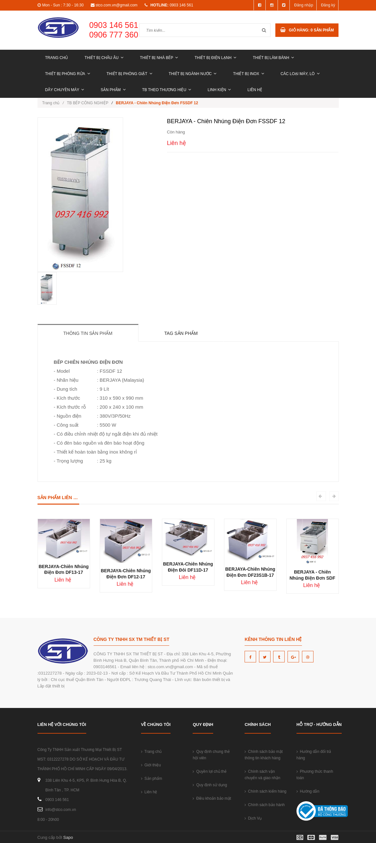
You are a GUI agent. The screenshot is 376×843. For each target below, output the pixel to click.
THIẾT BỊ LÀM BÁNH (273, 57)
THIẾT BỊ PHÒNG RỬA (67, 74)
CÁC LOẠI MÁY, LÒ (299, 74)
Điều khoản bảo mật (212, 798)
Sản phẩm (113, 90)
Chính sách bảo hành (265, 805)
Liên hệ (254, 90)
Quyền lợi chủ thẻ (209, 771)
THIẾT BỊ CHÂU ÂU (104, 57)
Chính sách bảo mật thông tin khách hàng (264, 754)
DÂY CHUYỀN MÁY (64, 90)
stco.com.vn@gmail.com (117, 5)
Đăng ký (328, 5)
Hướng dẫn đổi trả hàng (314, 754)
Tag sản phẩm (181, 333)
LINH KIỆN (219, 90)
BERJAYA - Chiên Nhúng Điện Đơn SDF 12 (312, 578)
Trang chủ (56, 57)
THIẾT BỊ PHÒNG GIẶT (129, 74)
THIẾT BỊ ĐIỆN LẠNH (215, 57)
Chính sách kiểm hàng (265, 791)
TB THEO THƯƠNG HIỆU (166, 90)
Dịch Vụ (253, 818)
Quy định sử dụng (210, 785)
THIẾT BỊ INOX (248, 74)
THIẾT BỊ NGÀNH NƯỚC (192, 74)
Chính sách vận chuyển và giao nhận (262, 774)
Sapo (68, 837)
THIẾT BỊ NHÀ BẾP (159, 57)
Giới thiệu (151, 765)
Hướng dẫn (308, 791)
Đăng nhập (303, 5)
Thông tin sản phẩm (88, 333)
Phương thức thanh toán (315, 774)
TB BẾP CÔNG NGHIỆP (87, 103)
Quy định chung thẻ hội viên (211, 754)
